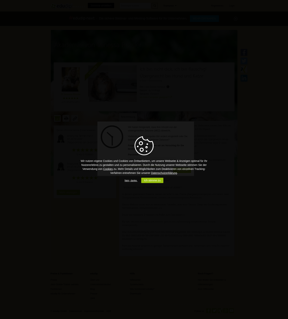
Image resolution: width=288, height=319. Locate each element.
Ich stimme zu (152, 180)
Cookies (108, 168)
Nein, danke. (131, 180)
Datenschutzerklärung (164, 172)
